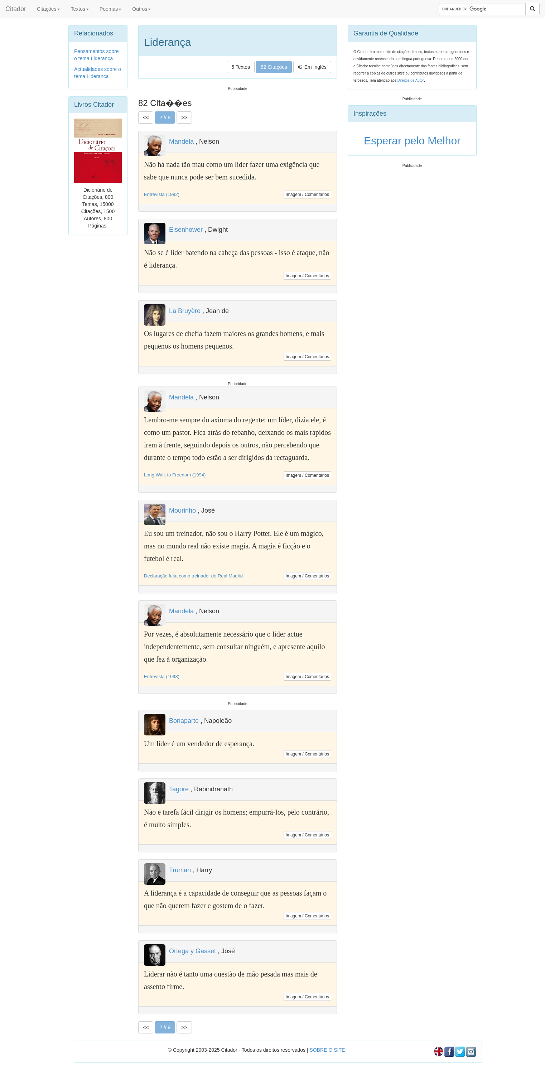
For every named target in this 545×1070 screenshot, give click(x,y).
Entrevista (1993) (161, 676)
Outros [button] (141, 9)
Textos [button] (80, 9)
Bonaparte (184, 720)
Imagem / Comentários (307, 194)
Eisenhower (186, 229)
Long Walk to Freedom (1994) (175, 475)
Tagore (179, 789)
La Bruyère (185, 311)
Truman (180, 870)
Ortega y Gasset (192, 951)
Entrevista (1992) (161, 194)
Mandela (181, 141)
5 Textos (240, 67)
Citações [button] (48, 9)
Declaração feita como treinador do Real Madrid (193, 576)
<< (146, 117)
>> (184, 117)
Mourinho (182, 510)
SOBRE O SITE (327, 1050)
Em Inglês (312, 67)
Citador (15, 9)
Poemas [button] (110, 9)
